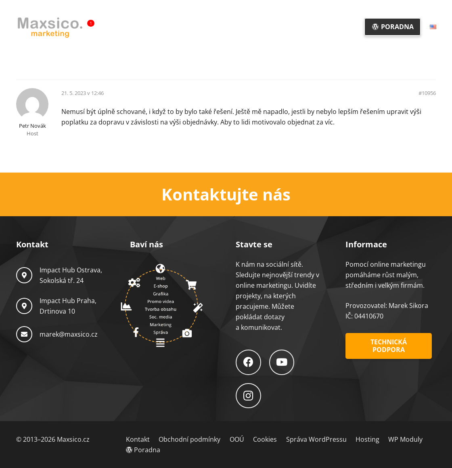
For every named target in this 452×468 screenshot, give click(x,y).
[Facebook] (248, 362)
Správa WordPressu (316, 439)
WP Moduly (405, 439)
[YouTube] (282, 362)
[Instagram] (248, 396)
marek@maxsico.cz (69, 334)
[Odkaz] (226, 194)
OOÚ (237, 439)
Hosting (367, 439)
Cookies (265, 439)
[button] (235, 27)
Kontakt (138, 439)
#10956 (427, 93)
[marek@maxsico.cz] (28, 334)
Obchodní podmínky (189, 439)
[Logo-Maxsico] (50, 27)
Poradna (143, 449)
